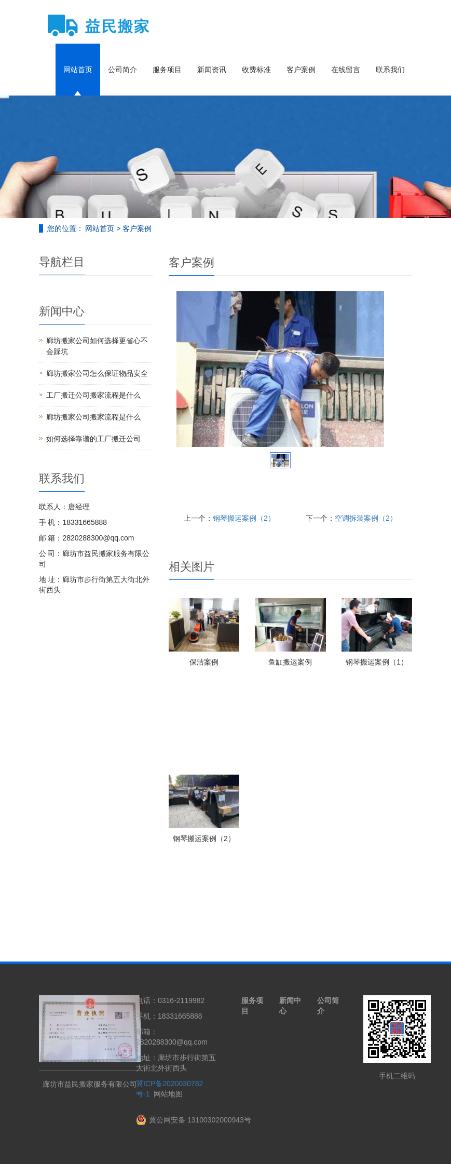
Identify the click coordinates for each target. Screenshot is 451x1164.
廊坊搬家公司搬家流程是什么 (93, 417)
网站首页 (77, 69)
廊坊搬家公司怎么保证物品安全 (97, 373)
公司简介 (122, 69)
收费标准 (256, 69)
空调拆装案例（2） (366, 518)
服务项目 (167, 69)
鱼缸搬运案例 (290, 662)
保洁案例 (203, 662)
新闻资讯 (211, 69)
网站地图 (168, 1094)
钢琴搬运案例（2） (244, 518)
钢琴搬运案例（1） (377, 662)
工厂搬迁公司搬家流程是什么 (93, 395)
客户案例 (301, 69)
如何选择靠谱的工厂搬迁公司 (93, 439)
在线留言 (345, 69)
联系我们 (390, 69)
